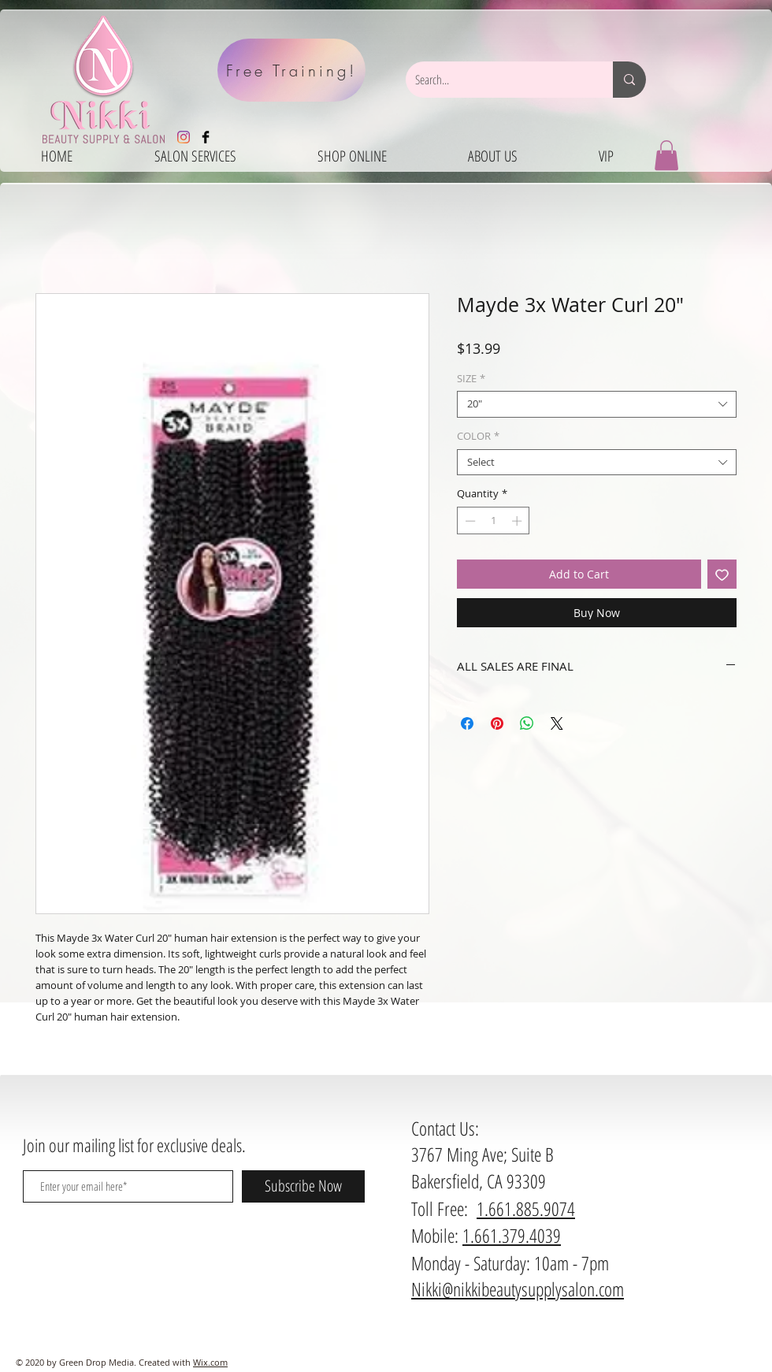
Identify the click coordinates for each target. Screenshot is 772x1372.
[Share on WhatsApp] (527, 723)
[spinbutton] (493, 521)
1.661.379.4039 (511, 1235)
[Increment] (518, 521)
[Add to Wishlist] (722, 574)
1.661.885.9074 (526, 1208)
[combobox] (597, 404)
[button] (666, 155)
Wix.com (210, 1362)
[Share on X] (556, 723)
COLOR (478, 436)
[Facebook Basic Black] (205, 137)
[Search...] (497, 79)
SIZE (471, 379)
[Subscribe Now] (303, 1186)
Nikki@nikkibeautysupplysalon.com (517, 1289)
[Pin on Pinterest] (497, 723)
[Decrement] (468, 521)
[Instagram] (183, 137)
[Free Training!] (291, 70)
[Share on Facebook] (467, 723)
